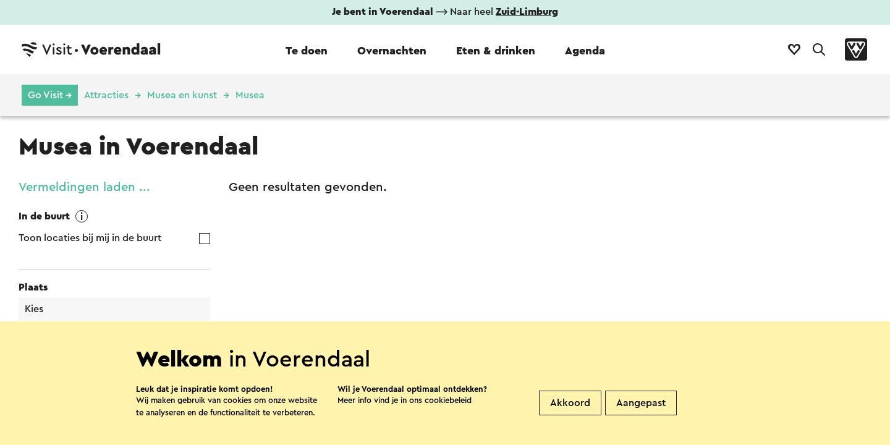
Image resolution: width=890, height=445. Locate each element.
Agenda (585, 50)
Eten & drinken (495, 50)
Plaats (33, 287)
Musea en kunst (182, 95)
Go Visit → (50, 95)
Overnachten (391, 50)
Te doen (307, 50)
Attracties (106, 95)
